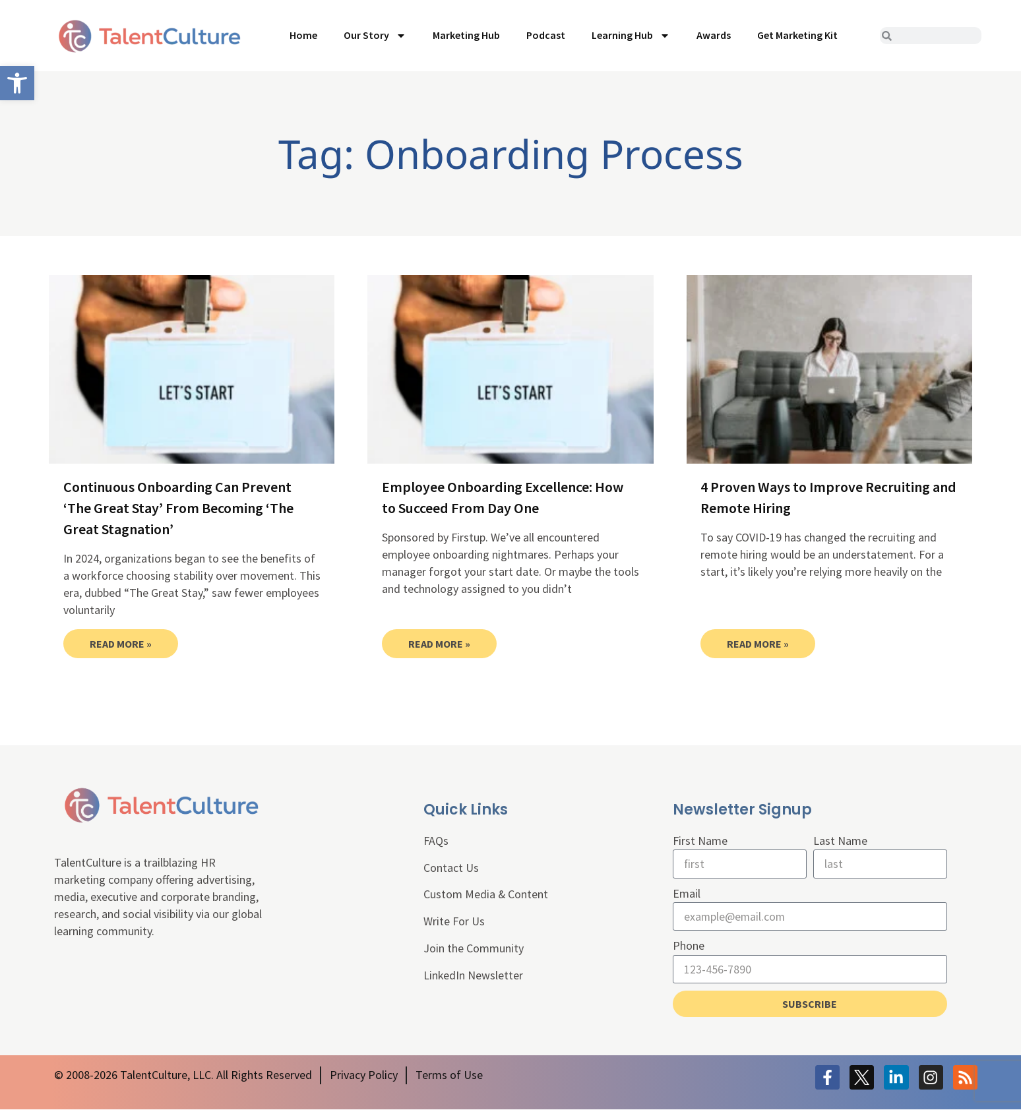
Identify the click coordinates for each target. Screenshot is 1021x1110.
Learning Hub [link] (631, 35)
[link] (17, 83)
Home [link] (303, 35)
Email (686, 893)
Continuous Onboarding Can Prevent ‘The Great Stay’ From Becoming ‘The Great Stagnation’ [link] (178, 508)
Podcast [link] (545, 35)
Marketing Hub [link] (466, 35)
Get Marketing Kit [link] (797, 35)
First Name (700, 840)
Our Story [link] (375, 35)
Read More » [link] (121, 643)
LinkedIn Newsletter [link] (473, 975)
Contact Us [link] (451, 867)
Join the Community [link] (473, 948)
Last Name (840, 840)
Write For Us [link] (454, 921)
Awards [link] (713, 35)
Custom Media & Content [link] (486, 894)
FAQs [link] (436, 840)
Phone (688, 946)
